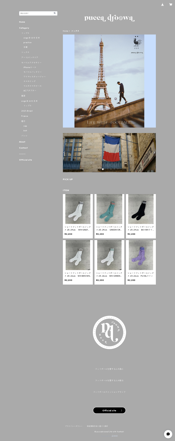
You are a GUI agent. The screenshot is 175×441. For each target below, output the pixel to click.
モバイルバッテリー (33, 72)
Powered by (109, 436)
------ (22, 154)
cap (25, 126)
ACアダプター (30, 90)
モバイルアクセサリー (31, 62)
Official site (25, 160)
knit (25, 130)
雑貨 (23, 96)
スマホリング (30, 81)
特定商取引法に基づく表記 (97, 426)
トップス (25, 33)
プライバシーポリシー (74, 426)
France (24, 116)
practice (27, 42)
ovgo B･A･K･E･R (32, 38)
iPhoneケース (30, 67)
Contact (23, 148)
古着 (26, 47)
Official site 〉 (109, 410)
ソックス (25, 52)
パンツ (24, 136)
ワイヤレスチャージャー (35, 76)
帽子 (23, 121)
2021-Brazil (27, 111)
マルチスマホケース (33, 86)
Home (65, 31)
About (22, 142)
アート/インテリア (29, 57)
